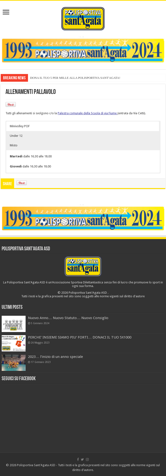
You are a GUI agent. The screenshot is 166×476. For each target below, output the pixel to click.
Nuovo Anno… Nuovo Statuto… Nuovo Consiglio (68, 318)
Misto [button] (13, 145)
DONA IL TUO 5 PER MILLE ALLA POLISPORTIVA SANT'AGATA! (75, 78)
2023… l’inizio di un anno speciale (55, 357)
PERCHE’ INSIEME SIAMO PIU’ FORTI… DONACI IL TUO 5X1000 (79, 337)
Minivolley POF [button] (20, 126)
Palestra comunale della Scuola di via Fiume (87, 113)
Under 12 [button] (16, 136)
